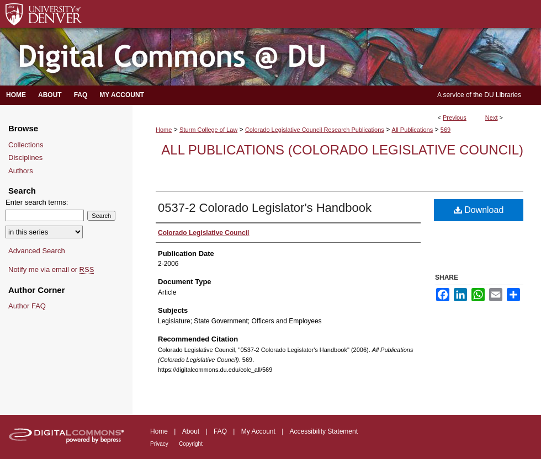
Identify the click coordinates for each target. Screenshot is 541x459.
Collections (26, 145)
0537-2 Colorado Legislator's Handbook (265, 208)
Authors (20, 171)
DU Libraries (502, 95)
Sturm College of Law (208, 129)
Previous (454, 117)
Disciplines (25, 157)
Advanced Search (36, 251)
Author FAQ (27, 306)
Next (491, 117)
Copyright (191, 444)
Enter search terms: (37, 202)
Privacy (159, 444)
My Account (258, 431)
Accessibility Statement (324, 431)
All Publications (412, 129)
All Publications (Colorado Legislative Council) (342, 149)
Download (479, 210)
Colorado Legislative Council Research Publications (314, 129)
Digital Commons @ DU (270, 57)
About (190, 431)
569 (445, 129)
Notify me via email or (51, 269)
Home (164, 129)
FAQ (220, 431)
